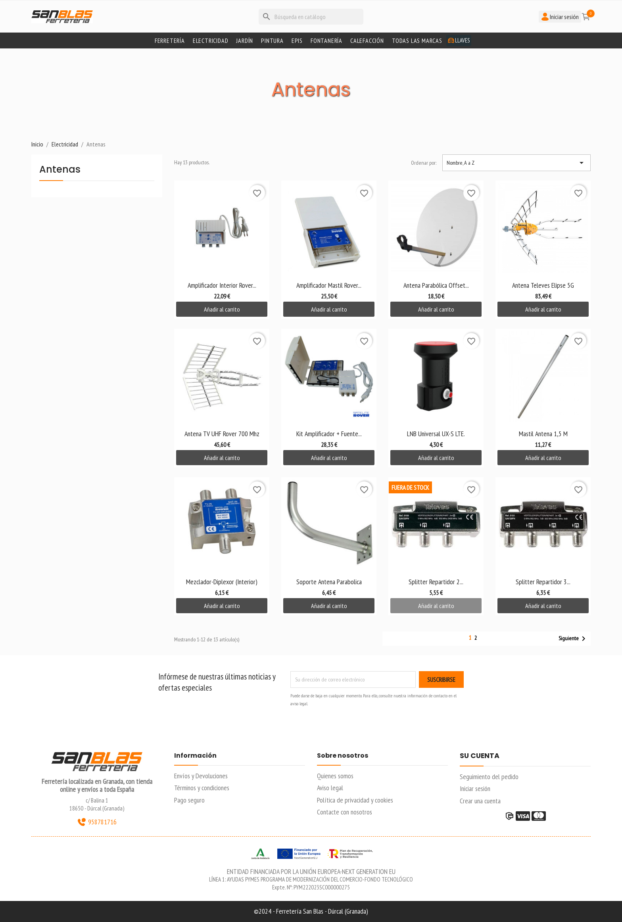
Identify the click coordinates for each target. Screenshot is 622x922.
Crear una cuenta (480, 800)
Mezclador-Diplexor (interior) (221, 581)
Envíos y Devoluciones (201, 775)
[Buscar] (311, 17)
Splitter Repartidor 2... (436, 581)
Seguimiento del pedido (489, 776)
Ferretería (170, 40)
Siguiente (573, 638)
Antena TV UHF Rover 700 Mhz (221, 433)
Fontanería (326, 40)
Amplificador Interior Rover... (222, 285)
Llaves (459, 40)
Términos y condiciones (201, 787)
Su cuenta (479, 756)
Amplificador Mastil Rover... (328, 285)
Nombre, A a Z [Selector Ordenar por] (516, 162)
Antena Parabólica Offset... (436, 285)
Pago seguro (189, 800)
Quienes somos (335, 775)
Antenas (60, 170)
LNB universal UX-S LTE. (436, 433)
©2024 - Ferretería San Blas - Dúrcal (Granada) (311, 911)
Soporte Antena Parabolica (329, 581)
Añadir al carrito (222, 309)
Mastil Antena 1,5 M (543, 433)
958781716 (97, 822)
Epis (297, 40)
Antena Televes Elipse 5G (543, 285)
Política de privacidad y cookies (355, 800)
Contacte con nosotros (344, 811)
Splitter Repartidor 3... (543, 581)
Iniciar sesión (475, 788)
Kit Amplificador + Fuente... (329, 433)
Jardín (244, 40)
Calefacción (367, 40)
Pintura (272, 40)
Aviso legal (330, 787)
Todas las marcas (417, 40)
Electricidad (210, 40)
